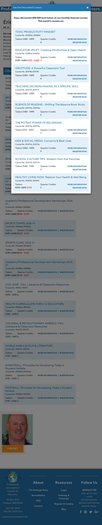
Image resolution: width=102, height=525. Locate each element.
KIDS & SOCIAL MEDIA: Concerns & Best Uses (43, 141)
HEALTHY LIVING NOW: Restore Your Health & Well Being (50, 177)
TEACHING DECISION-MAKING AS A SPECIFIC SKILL (47, 86)
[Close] (87, 8)
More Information (77, 39)
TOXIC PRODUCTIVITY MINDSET (35, 32)
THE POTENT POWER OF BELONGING (38, 123)
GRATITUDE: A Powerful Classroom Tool (40, 68)
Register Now (80, 42)
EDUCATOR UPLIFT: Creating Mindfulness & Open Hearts (50, 50)
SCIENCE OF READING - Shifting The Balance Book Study (50, 104)
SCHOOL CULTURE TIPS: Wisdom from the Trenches (47, 159)
